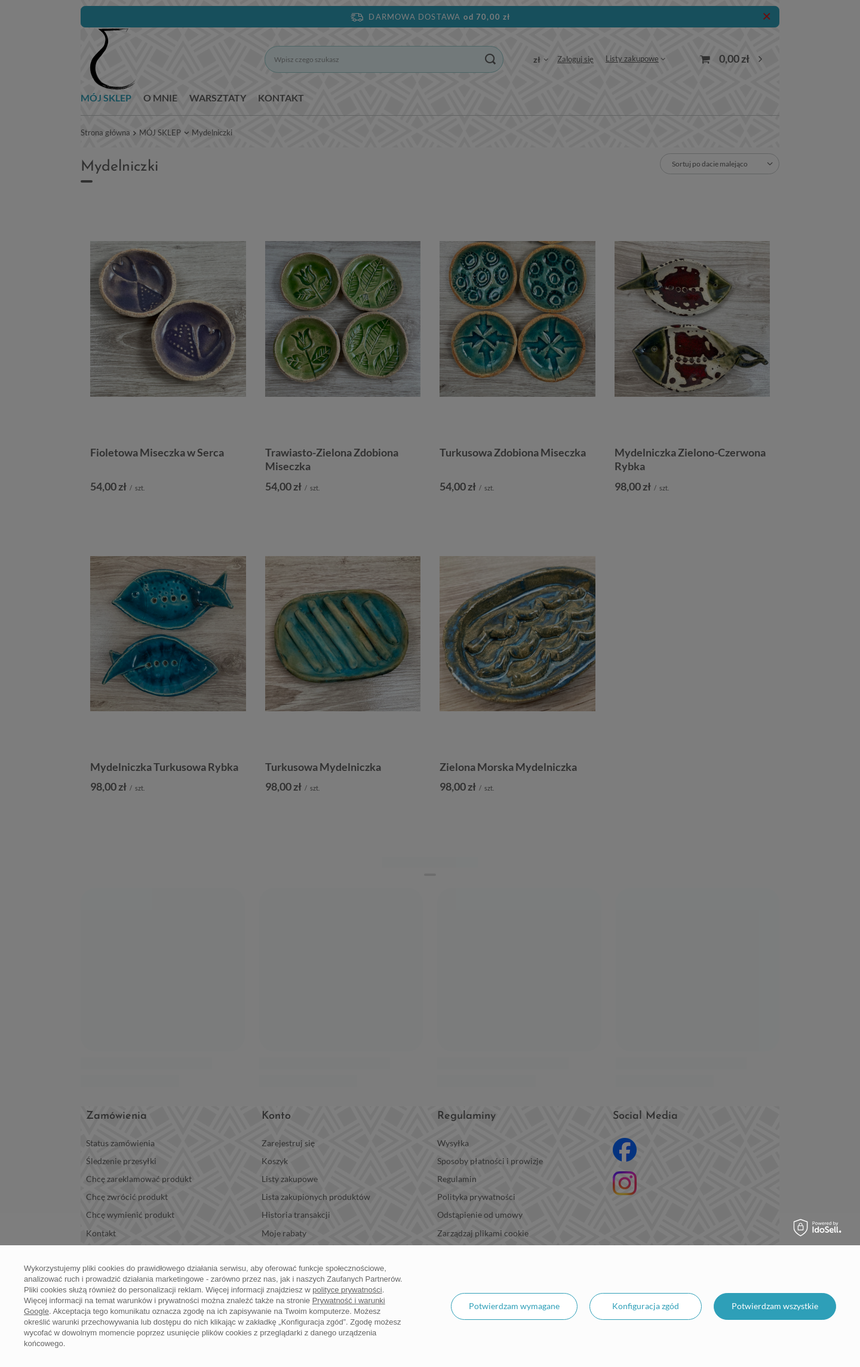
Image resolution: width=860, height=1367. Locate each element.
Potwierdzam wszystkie (775, 1306)
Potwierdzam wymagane (514, 1306)
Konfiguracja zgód (645, 1306)
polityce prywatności (347, 1289)
